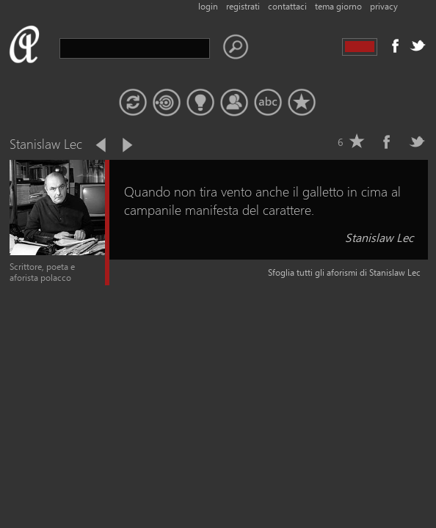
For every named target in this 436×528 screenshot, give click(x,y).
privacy (384, 6)
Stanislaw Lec (379, 237)
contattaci (287, 6)
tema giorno (338, 6)
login (208, 6)
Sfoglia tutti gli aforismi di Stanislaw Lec (344, 272)
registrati (243, 6)
